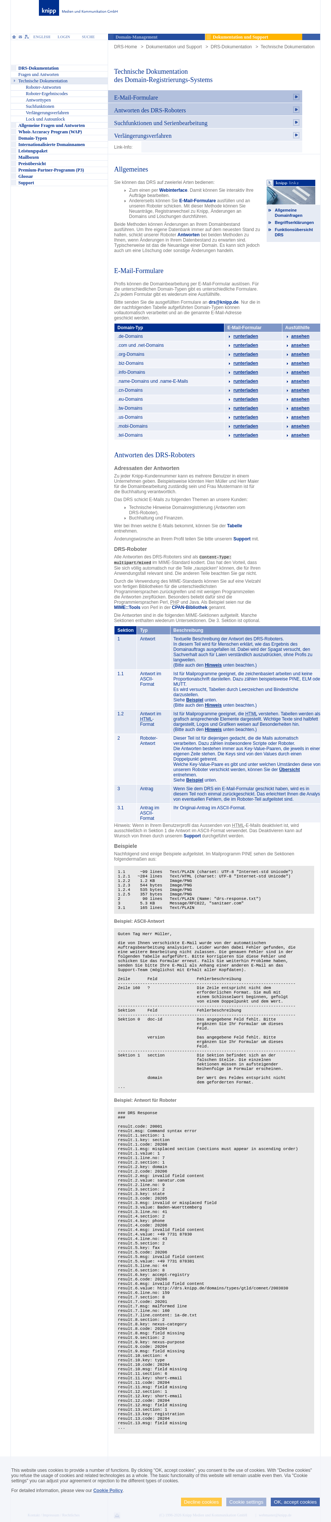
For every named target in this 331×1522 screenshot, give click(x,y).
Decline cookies (201, 1502)
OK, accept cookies (295, 1502)
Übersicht (289, 768)
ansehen (300, 336)
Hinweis (213, 664)
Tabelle (234, 525)
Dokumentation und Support (174, 46)
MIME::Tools (127, 606)
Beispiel (194, 699)
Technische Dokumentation (288, 46)
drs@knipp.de (224, 302)
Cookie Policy (108, 1490)
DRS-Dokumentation (231, 46)
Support (242, 539)
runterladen (245, 336)
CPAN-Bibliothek (190, 606)
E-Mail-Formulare (197, 200)
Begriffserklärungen (294, 222)
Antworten (189, 234)
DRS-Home (125, 46)
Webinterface (173, 190)
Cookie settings (246, 1502)
